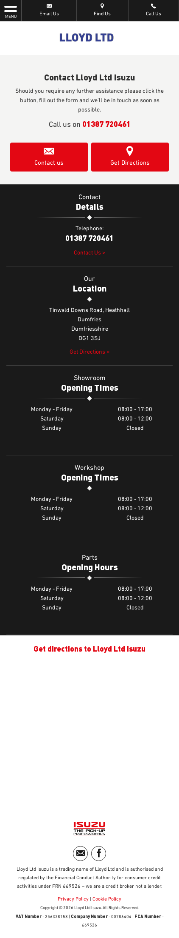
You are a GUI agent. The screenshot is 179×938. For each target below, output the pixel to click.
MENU (10, 11)
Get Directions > (90, 352)
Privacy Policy (73, 899)
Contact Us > (90, 253)
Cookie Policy (106, 899)
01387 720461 (106, 124)
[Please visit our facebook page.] (98, 853)
